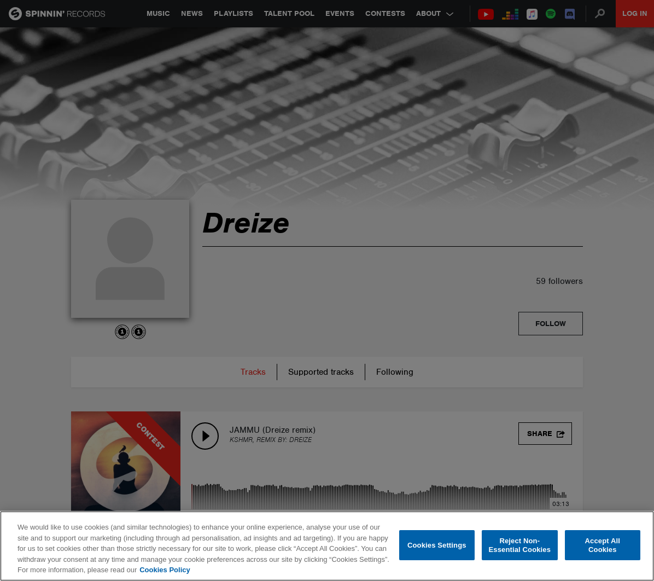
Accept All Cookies (602, 545)
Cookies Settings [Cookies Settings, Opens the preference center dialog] (436, 545)
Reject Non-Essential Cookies (520, 545)
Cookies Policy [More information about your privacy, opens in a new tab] (164, 570)
